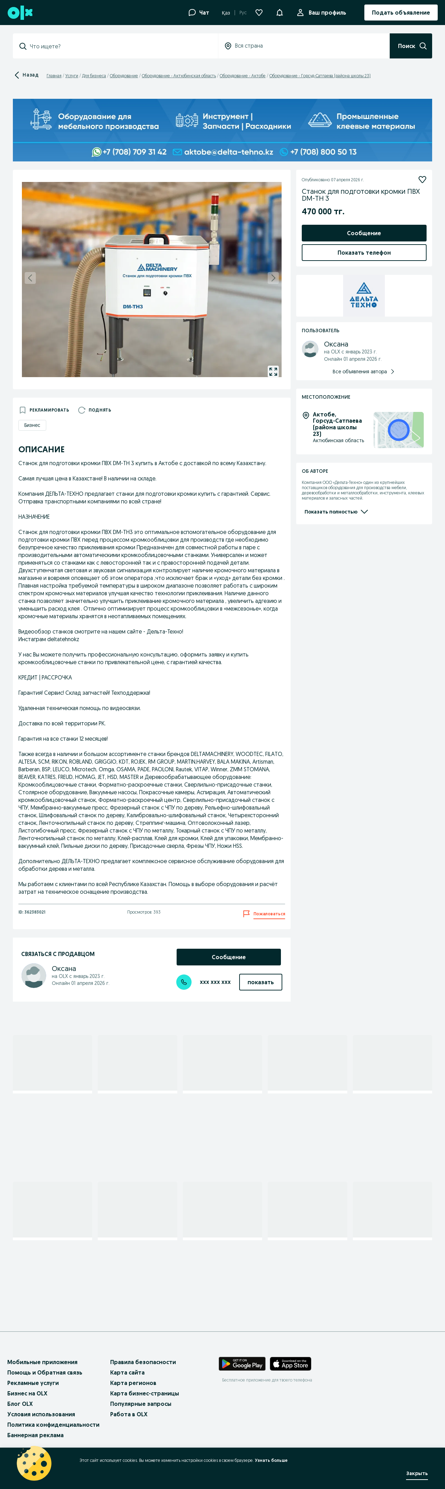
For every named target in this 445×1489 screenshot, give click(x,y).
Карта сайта (127, 1372)
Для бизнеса (94, 75)
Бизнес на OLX (27, 1393)
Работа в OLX (128, 1414)
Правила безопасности (143, 1362)
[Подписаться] (422, 179)
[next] (273, 278)
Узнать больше (271, 1460)
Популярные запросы (140, 1403)
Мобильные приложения (42, 1362)
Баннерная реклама (35, 1435)
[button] (279, 11)
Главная (54, 75)
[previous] (30, 278)
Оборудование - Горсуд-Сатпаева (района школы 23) (320, 75)
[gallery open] (273, 371)
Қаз (226, 13)
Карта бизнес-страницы (144, 1393)
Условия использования (41, 1414)
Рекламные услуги (33, 1382)
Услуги (71, 75)
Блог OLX (20, 1403)
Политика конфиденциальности (53, 1424)
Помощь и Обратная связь (44, 1372)
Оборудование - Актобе (243, 75)
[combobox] (119, 46)
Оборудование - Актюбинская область (179, 75)
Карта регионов (133, 1382)
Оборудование (124, 75)
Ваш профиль (326, 12)
